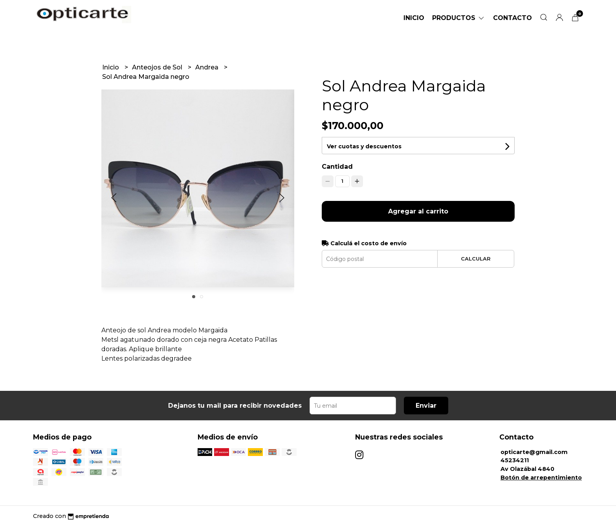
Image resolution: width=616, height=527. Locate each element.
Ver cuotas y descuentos (364, 146)
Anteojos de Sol (158, 67)
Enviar (426, 405)
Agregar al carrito (418, 211)
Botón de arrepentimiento (541, 477)
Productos (458, 18)
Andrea (207, 67)
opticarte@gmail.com (534, 452)
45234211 (514, 460)
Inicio (413, 18)
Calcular (476, 259)
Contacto (512, 18)
